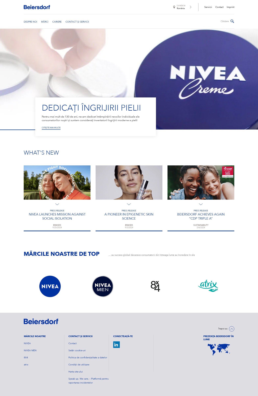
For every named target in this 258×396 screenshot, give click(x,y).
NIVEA (27, 343)
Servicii (208, 7)
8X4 (26, 357)
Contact (219, 7)
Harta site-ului (75, 372)
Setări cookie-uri (77, 350)
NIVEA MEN (30, 350)
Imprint (230, 7)
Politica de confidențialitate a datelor (87, 357)
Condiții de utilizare (78, 365)
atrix (26, 365)
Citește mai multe (51, 128)
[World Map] (218, 350)
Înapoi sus (223, 329)
